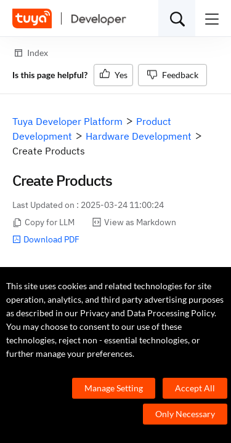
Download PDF (45, 239)
